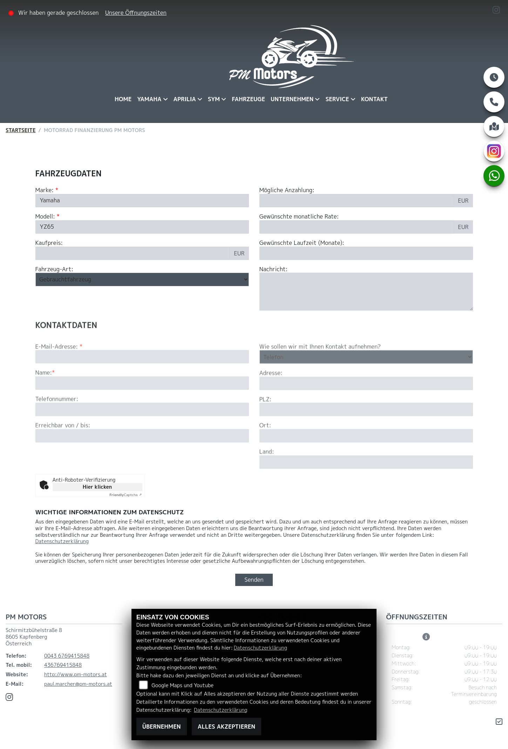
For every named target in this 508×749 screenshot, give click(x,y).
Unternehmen (292, 99)
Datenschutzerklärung (62, 541)
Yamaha (149, 99)
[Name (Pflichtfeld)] (142, 404)
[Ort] (366, 456)
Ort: (265, 446)
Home (123, 99)
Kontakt (374, 99)
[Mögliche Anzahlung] (356, 200)
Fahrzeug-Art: (54, 269)
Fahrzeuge (248, 99)
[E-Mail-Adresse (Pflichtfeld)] (142, 377)
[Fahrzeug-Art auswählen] (142, 279)
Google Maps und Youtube (182, 685)
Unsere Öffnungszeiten (136, 13)
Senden (253, 580)
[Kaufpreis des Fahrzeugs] (132, 253)
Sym (214, 99)
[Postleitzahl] (366, 430)
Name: (43, 393)
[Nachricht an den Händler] (366, 292)
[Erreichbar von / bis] (142, 456)
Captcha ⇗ (125, 494)
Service (337, 99)
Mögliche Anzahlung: (286, 190)
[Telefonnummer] (142, 430)
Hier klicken (97, 486)
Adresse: (271, 394)
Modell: (45, 216)
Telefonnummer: (57, 420)
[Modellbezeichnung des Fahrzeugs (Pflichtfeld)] (142, 227)
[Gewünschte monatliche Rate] (356, 227)
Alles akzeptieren (226, 726)
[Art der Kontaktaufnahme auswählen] (366, 377)
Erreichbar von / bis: (62, 446)
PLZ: (265, 420)
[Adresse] (366, 404)
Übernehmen (161, 726)
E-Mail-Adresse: (59, 367)
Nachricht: (273, 269)
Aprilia (185, 99)
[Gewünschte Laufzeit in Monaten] (366, 253)
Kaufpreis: (49, 243)
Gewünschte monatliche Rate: (299, 216)
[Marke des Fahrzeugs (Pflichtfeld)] (142, 200)
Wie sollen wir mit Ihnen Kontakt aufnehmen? (320, 367)
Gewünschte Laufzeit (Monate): (301, 243)
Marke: (44, 190)
